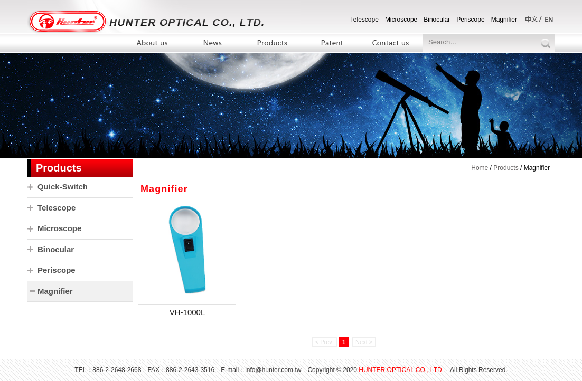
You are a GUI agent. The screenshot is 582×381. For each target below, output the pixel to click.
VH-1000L (187, 312)
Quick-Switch (62, 186)
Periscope (470, 19)
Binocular (437, 19)
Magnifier (504, 19)
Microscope (401, 19)
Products (505, 168)
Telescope (364, 19)
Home (479, 168)
